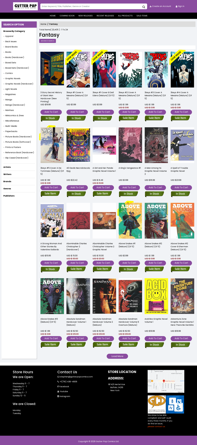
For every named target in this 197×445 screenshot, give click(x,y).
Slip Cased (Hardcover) (16, 157)
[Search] (93, 6)
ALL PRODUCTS (125, 15)
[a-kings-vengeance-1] (128, 194)
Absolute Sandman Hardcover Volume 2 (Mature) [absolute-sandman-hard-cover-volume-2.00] (103, 321)
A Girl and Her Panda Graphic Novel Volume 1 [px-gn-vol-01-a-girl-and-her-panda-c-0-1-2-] (104, 169)
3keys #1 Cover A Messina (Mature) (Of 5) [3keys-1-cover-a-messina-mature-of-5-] (77, 95)
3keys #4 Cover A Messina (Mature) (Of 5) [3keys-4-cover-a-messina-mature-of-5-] (181, 95)
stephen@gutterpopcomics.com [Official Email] (76, 376)
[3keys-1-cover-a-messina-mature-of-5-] (78, 70)
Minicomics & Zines (14, 115)
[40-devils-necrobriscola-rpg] (78, 145)
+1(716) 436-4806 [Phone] (68, 381)
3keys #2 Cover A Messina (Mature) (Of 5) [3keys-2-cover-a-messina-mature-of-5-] (129, 95)
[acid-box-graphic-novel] (154, 345)
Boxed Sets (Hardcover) (17, 67)
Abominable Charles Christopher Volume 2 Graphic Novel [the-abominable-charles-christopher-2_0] (103, 246)
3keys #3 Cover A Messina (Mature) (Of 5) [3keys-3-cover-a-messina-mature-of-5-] (155, 95)
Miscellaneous (12, 120)
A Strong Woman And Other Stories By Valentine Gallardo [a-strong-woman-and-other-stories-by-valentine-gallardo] (51, 246)
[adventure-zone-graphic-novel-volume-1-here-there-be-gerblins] (180, 345)
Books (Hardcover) (14, 57)
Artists (7, 167)
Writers (7, 174)
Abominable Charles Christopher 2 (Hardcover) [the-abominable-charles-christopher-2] (76, 246)
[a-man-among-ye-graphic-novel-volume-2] (154, 194)
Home (43, 24)
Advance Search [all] (47, 41)
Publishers (8, 195)
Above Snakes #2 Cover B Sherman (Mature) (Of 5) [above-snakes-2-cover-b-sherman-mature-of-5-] (179, 246)
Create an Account (160, 6)
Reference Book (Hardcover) (19, 152)
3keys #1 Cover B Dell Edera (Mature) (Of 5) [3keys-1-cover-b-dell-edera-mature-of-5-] (103, 94)
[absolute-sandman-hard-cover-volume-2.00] (102, 345)
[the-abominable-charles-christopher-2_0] (102, 269)
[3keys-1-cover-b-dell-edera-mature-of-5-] (104, 70)
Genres (7, 188)
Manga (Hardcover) (15, 104)
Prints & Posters (13, 147)
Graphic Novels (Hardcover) (19, 83)
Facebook (64, 386)
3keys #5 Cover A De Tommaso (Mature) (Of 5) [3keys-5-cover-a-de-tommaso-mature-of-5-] (52, 171)
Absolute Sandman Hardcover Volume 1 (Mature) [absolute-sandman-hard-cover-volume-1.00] (76, 321)
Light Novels (11, 89)
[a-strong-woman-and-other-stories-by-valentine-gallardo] (50, 269)
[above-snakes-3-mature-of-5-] (50, 345)
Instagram (65, 396)
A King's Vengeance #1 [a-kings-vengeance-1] (130, 168)
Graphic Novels (12, 78)
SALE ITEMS (142, 15)
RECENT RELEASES (105, 15)
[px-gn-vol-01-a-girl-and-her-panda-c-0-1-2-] (104, 145)
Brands (7, 181)
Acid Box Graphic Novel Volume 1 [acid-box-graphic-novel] (156, 320)
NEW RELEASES (85, 15)
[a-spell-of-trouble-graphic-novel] (180, 194)
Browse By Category (14, 31)
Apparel (9, 36)
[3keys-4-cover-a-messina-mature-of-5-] (182, 70)
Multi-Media (11, 126)
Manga (8, 99)
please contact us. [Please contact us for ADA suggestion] (156, 426)
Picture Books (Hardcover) (18, 136)
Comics (9, 73)
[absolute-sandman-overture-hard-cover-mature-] (128, 345)
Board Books (11, 46)
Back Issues (11, 41)
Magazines (10, 94)
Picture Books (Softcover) (18, 141)
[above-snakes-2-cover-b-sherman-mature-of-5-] (180, 269)
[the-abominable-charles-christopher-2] (76, 269)
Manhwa (9, 110)
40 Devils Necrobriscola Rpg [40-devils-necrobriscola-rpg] (78, 169)
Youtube (64, 391)
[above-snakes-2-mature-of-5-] (154, 269)
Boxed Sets (10, 62)
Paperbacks (11, 131)
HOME (53, 15)
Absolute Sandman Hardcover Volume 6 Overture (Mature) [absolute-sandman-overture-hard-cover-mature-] (129, 321)
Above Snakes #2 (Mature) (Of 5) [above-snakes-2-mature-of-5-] (153, 245)
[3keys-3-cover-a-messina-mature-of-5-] (156, 70)
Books (8, 52)
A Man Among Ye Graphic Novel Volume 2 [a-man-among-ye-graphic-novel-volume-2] (156, 171)
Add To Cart (51, 111)
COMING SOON (67, 15)
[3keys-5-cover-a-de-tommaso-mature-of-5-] (52, 145)
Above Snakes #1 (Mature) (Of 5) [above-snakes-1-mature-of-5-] (127, 245)
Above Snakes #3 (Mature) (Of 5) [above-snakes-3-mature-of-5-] (49, 320)
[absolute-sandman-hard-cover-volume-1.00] (76, 345)
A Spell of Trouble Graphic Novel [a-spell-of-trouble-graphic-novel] (179, 169)
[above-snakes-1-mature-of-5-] (128, 269)
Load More (117, 356)
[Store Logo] (25, 6)
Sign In (180, 6)
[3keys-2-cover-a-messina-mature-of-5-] (130, 70)
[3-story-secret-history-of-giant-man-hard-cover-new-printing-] (52, 70)
